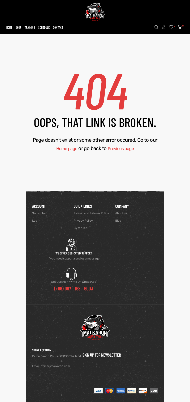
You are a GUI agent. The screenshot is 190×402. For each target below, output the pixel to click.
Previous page (122, 148)
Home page (64, 148)
